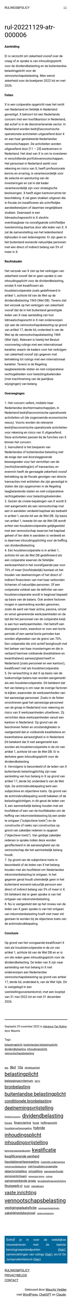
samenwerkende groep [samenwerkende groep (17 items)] (20, 1181)
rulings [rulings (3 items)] (49, 1176)
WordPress (30, 1294)
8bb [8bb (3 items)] (6, 1067)
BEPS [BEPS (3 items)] (37, 1081)
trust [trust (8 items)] (27, 1186)
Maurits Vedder (56, 1289)
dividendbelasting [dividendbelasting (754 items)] (42, 1116)
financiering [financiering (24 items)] (22, 1123)
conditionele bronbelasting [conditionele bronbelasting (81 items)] (28, 1101)
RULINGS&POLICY (17, 8)
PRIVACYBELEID (16, 1275)
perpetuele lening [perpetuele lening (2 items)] (36, 1176)
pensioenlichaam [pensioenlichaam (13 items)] (16, 1176)
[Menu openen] (65, 8)
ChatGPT (45, 1294)
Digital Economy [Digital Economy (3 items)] (13, 1116)
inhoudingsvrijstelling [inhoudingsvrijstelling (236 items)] (26, 1142)
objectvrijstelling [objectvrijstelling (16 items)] (16, 1171)
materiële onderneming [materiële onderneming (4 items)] (53, 1162)
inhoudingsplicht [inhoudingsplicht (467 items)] (23, 1135)
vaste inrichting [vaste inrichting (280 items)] (20, 1192)
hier (61, 1249)
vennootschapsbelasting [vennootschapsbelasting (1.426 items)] (35, 1200)
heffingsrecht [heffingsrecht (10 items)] (49, 1123)
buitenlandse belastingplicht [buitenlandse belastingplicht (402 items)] (35, 1094)
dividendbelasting (15, 1049)
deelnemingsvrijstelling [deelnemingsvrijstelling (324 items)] (29, 1108)
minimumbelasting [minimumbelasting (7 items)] (15, 1166)
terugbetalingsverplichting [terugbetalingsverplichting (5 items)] (51, 1181)
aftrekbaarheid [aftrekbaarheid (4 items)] (32, 1067)
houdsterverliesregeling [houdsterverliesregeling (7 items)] (18, 1128)
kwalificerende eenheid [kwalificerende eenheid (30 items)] (22, 1156)
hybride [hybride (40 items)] (39, 1128)
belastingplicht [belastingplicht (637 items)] (21, 1074)
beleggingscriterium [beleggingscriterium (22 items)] (19, 1081)
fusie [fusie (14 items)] (36, 1123)
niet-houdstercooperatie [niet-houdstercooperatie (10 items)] (42, 1166)
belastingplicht (13, 1044)
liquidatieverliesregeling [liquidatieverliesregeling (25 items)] (22, 1162)
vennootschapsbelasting (19, 1053)
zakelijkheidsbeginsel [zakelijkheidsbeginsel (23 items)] (20, 1213)
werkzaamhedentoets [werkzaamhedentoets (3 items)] (48, 1208)
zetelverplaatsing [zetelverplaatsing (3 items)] (45, 1213)
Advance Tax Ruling (55, 1026)
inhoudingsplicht (37, 1049)
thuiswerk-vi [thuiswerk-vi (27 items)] (13, 1186)
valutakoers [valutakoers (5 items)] (37, 1186)
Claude (61, 1294)
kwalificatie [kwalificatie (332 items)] (44, 1150)
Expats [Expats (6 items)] (8, 1123)
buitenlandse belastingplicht (40, 1044)
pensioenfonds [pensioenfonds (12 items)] (53, 1171)
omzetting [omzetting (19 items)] (35, 1171)
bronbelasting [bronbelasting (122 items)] (17, 1086)
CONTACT (11, 1280)
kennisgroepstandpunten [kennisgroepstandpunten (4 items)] (17, 1151)
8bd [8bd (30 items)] (13, 1067)
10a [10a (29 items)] (20, 1067)
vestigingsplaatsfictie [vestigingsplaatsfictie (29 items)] (21, 1208)
